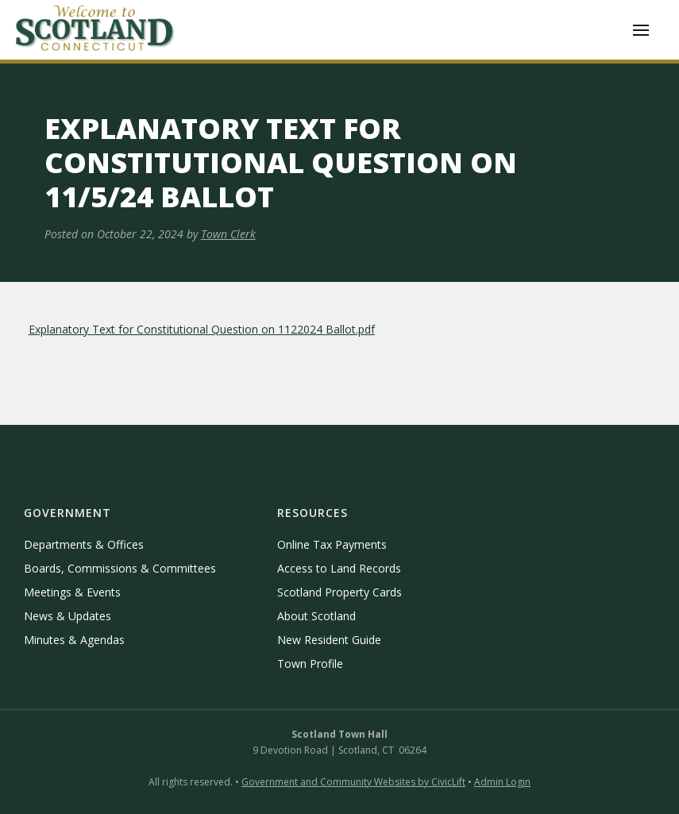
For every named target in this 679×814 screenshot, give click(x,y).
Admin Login (502, 782)
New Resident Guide (329, 639)
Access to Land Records (339, 568)
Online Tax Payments (332, 544)
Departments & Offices (84, 544)
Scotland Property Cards (339, 592)
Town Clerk (228, 233)
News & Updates (67, 615)
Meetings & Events (72, 592)
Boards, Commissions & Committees (120, 568)
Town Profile (310, 663)
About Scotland (316, 615)
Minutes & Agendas (74, 639)
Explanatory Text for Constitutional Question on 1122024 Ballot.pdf (202, 329)
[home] (95, 30)
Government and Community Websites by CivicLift (353, 782)
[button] (641, 30)
